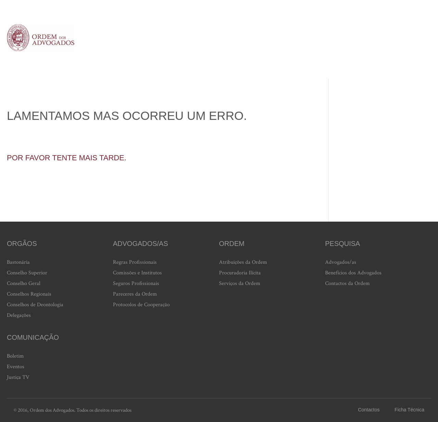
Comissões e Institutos (137, 272)
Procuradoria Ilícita (240, 272)
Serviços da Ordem (239, 283)
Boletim (15, 356)
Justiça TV (18, 377)
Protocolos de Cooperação (141, 304)
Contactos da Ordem (347, 283)
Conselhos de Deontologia (35, 304)
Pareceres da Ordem (135, 294)
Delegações (19, 315)
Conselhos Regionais (29, 294)
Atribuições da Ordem (243, 262)
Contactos (368, 409)
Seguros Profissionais (136, 283)
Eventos (15, 366)
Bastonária (18, 262)
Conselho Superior (27, 272)
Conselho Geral (23, 283)
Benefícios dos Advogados (353, 272)
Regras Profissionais (135, 262)
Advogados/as (340, 262)
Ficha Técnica (409, 409)
